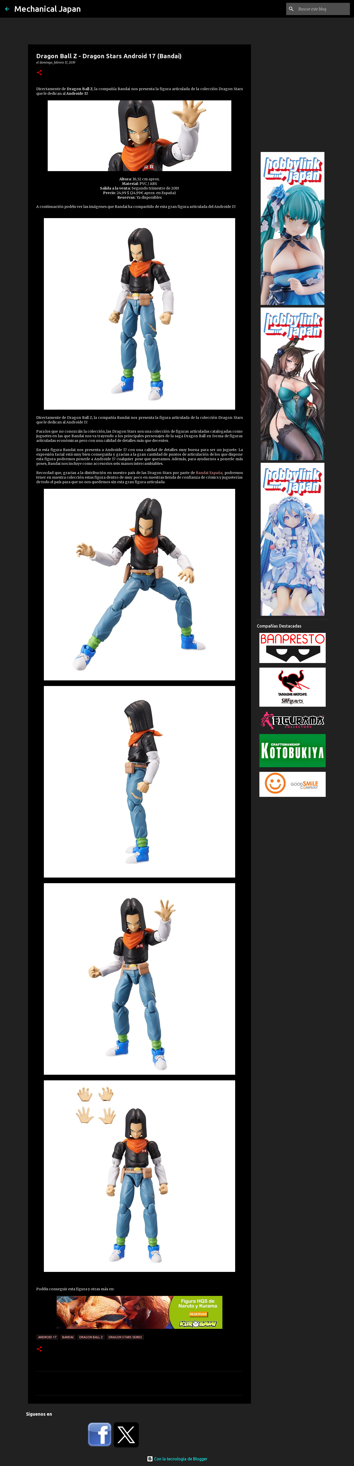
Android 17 (47, 1337)
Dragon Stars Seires (125, 1337)
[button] (39, 72)
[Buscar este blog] (323, 9)
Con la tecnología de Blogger (177, 1459)
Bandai (67, 1337)
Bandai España (209, 472)
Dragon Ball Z (91, 1337)
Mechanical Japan (47, 8)
